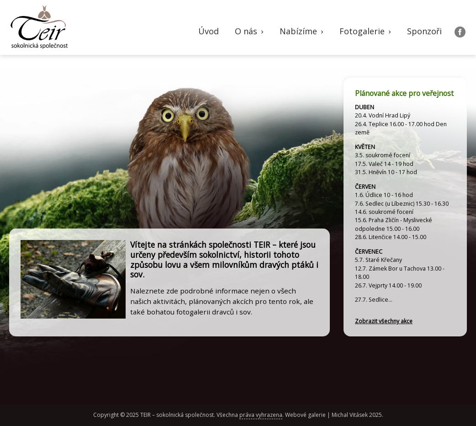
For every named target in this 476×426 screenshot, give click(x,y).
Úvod (208, 31)
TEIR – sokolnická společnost (177, 415)
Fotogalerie (366, 31)
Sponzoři (424, 31)
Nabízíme (302, 31)
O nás (250, 31)
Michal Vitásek (350, 415)
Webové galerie (305, 415)
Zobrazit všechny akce (384, 321)
